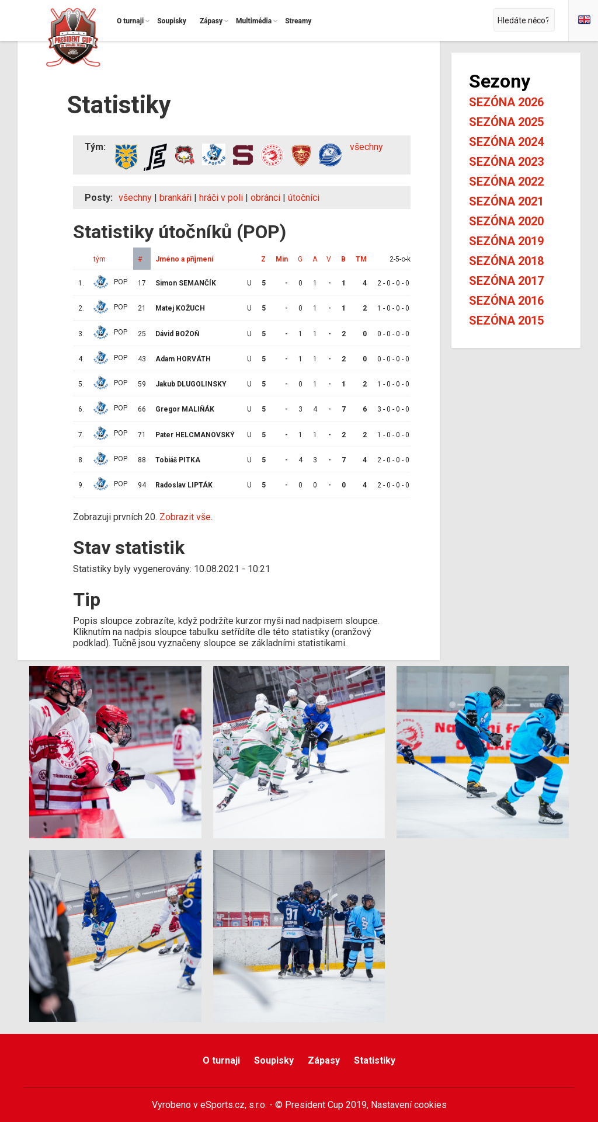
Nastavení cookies (409, 1104)
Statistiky (374, 1060)
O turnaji (221, 1060)
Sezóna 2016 (506, 301)
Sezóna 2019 (506, 241)
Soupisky (274, 1060)
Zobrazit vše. (186, 516)
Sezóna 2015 (506, 320)
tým (99, 259)
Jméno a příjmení (184, 259)
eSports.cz (222, 1104)
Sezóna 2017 (506, 281)
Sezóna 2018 (506, 261)
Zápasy (324, 1060)
